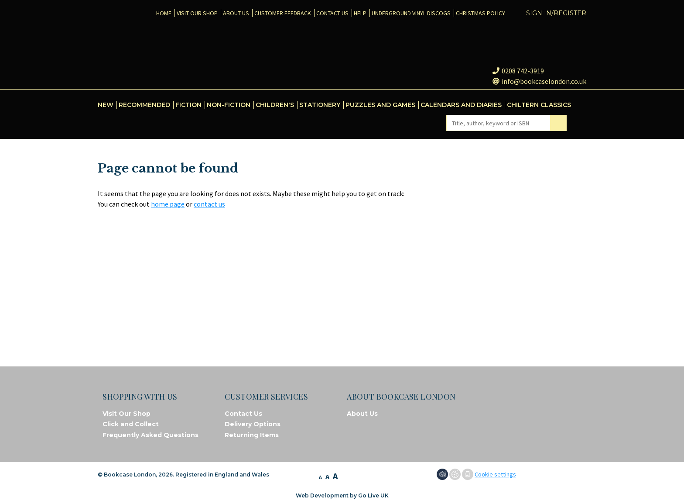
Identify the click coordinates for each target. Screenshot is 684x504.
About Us (362, 414)
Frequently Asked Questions (150, 435)
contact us (209, 204)
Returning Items (252, 435)
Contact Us (243, 414)
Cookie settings (495, 474)
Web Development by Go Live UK (342, 495)
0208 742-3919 (518, 70)
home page (168, 204)
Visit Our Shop (126, 414)
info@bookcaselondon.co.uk (539, 81)
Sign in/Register (556, 13)
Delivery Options (252, 424)
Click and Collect (131, 424)
